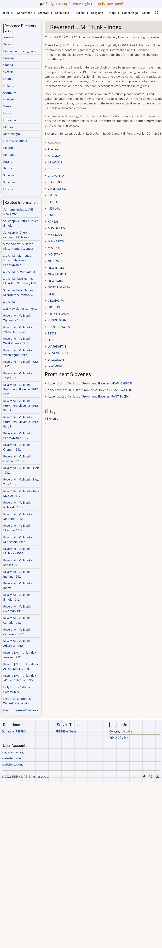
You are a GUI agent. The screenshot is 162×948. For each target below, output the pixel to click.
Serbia (7, 168)
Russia (7, 161)
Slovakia (8, 175)
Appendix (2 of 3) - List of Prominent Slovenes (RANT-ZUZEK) (88, 396)
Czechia (8, 72)
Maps (112, 13)
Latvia (7, 113)
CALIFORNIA (56, 175)
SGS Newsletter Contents (20, 308)
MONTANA (55, 254)
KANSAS (53, 221)
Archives (43, 13)
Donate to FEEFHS (14, 731)
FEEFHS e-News (66, 731)
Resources (62, 13)
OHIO (51, 294)
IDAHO (52, 195)
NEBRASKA (55, 261)
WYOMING (55, 366)
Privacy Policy (118, 737)
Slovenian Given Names (19, 272)
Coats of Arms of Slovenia (20, 710)
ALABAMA (54, 143)
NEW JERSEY (56, 268)
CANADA (53, 169)
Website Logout (12, 764)
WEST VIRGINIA (58, 353)
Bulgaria (9, 58)
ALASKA (53, 149)
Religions (97, 13)
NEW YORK (55, 281)
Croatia (8, 65)
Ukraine (8, 189)
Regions (80, 13)
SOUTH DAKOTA (59, 327)
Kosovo (8, 106)
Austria (8, 37)
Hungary (9, 99)
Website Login (11, 758)
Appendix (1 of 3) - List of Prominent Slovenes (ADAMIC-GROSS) (90, 383)
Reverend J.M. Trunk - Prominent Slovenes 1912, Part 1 (21, 421)
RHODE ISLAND (58, 320)
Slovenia (52, 418)
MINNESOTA (56, 241)
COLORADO (56, 182)
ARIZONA (54, 156)
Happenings (130, 13)
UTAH (51, 340)
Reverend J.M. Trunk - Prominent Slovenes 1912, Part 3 (21, 389)
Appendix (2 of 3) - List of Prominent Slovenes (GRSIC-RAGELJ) (89, 390)
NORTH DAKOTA (59, 287)
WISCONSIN (56, 360)
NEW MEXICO (57, 274)
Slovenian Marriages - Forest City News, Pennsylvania (18, 260)
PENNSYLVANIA (58, 313)
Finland (8, 86)
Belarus (8, 44)
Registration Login (14, 752)
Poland (8, 148)
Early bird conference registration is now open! (84, 3)
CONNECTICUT (58, 189)
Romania (9, 155)
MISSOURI (54, 248)
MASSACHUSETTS (59, 228)
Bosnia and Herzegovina (19, 51)
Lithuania (9, 120)
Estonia (8, 79)
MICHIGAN (55, 235)
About (146, 13)
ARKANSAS (55, 162)
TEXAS (52, 333)
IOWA (51, 215)
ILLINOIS (53, 202)
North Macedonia (15, 141)
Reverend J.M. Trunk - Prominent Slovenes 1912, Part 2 (21, 405)
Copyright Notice (120, 731)
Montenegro (11, 134)
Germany (9, 92)
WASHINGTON (57, 346)
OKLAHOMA (56, 300)
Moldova (9, 127)
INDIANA (54, 208)
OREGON (54, 307)
